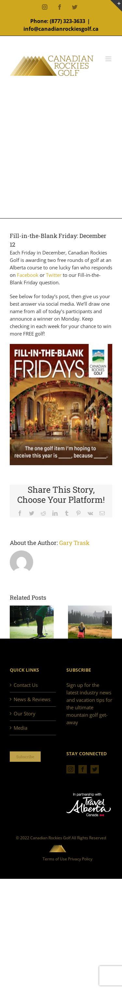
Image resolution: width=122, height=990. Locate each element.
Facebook (28, 275)
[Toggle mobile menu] (108, 58)
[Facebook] (82, 769)
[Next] (107, 622)
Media (20, 728)
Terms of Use (55, 859)
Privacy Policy (80, 859)
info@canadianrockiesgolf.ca (61, 28)
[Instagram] (70, 769)
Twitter (54, 275)
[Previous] (15, 622)
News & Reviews (32, 699)
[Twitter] (94, 769)
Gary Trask (74, 543)
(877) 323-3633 (67, 21)
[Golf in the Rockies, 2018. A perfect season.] (32, 622)
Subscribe (25, 756)
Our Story (24, 713)
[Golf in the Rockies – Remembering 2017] (90, 622)
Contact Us (26, 685)
